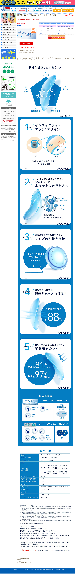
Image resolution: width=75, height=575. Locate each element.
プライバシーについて (23, 569)
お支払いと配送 (72, 8)
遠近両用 (27, 8)
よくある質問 (57, 569)
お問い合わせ (64, 569)
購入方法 (64, 8)
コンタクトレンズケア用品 (7, 42)
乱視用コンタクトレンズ (7, 34)
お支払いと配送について (47, 569)
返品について (38, 569)
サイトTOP (58, 8)
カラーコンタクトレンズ (7, 39)
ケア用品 (38, 8)
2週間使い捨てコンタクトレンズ (8, 27)
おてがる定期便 (49, 8)
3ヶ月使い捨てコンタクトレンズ (8, 32)
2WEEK (17, 8)
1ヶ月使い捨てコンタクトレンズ (8, 29)
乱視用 (22, 8)
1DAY (13, 8)
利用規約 (15, 569)
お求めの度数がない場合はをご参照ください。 (28, 19)
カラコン (32, 8)
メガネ (42, 8)
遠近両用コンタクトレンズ (7, 37)
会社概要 (9, 569)
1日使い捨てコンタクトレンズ (8, 24)
